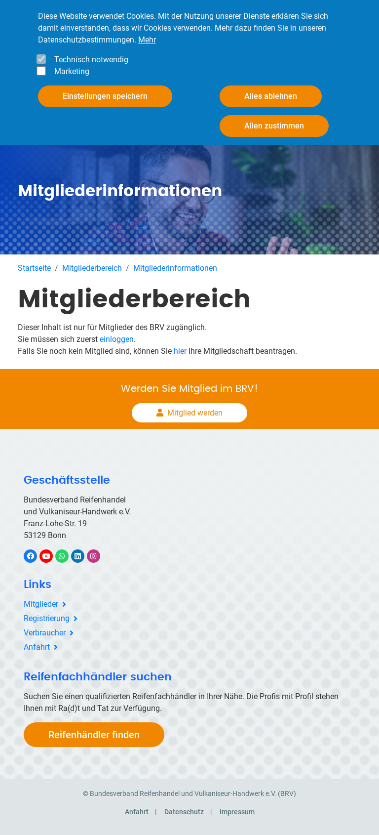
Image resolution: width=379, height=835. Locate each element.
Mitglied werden (195, 413)
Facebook (35, 556)
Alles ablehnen (270, 96)
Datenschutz (184, 812)
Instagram (98, 556)
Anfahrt (37, 647)
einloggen (117, 339)
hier (180, 351)
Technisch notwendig (91, 59)
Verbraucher (45, 632)
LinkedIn (82, 556)
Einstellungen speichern (105, 96)
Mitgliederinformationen (175, 268)
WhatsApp (67, 556)
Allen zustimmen (274, 125)
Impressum (237, 812)
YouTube (51, 556)
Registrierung (47, 618)
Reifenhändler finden (94, 735)
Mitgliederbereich (92, 268)
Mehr (147, 39)
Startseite (34, 268)
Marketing (71, 71)
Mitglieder (41, 604)
